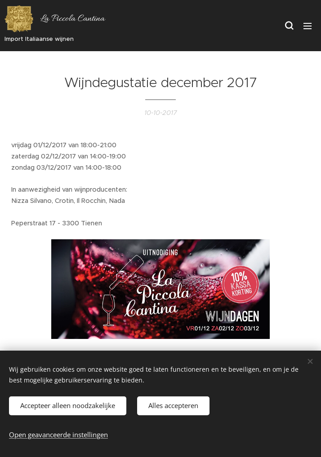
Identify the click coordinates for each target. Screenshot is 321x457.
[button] (289, 25)
